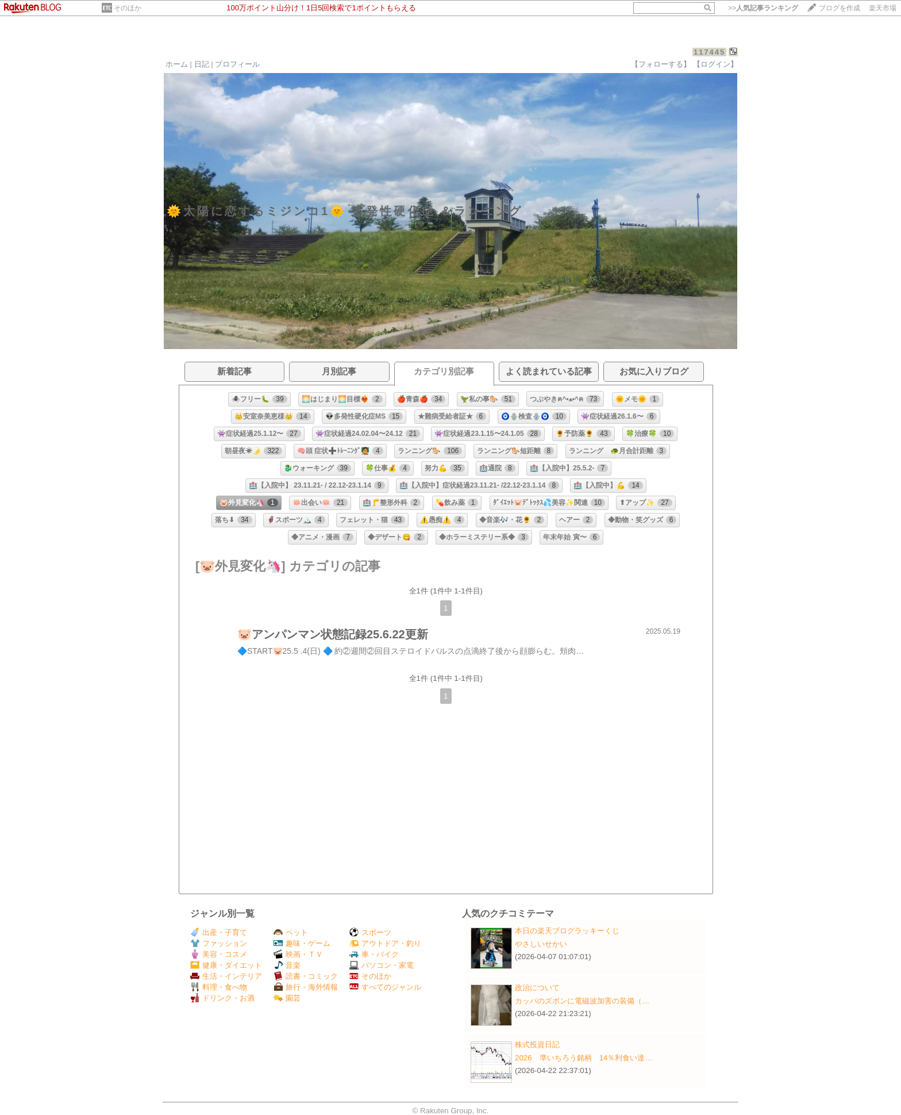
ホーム (176, 64)
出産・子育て (218, 932)
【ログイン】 (715, 64)
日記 (201, 64)
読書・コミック (306, 976)
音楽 (287, 965)
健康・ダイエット (226, 965)
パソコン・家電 (381, 965)
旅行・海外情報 (306, 987)
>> (763, 8)
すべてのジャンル (385, 987)
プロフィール (237, 64)
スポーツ (370, 932)
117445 (709, 52)
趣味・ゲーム (302, 943)
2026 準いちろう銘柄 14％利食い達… (584, 1057)
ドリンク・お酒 (222, 998)
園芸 (287, 998)
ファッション (218, 943)
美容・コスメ (218, 954)
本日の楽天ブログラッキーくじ (567, 930)
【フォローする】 (661, 64)
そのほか (127, 8)
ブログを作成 (839, 8)
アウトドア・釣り (385, 943)
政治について (537, 987)
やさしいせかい (541, 944)
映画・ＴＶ (298, 954)
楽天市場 (882, 8)
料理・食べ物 (218, 987)
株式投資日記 (537, 1044)
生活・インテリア (226, 976)
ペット (291, 932)
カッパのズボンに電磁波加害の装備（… (582, 1001)
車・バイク (374, 954)
